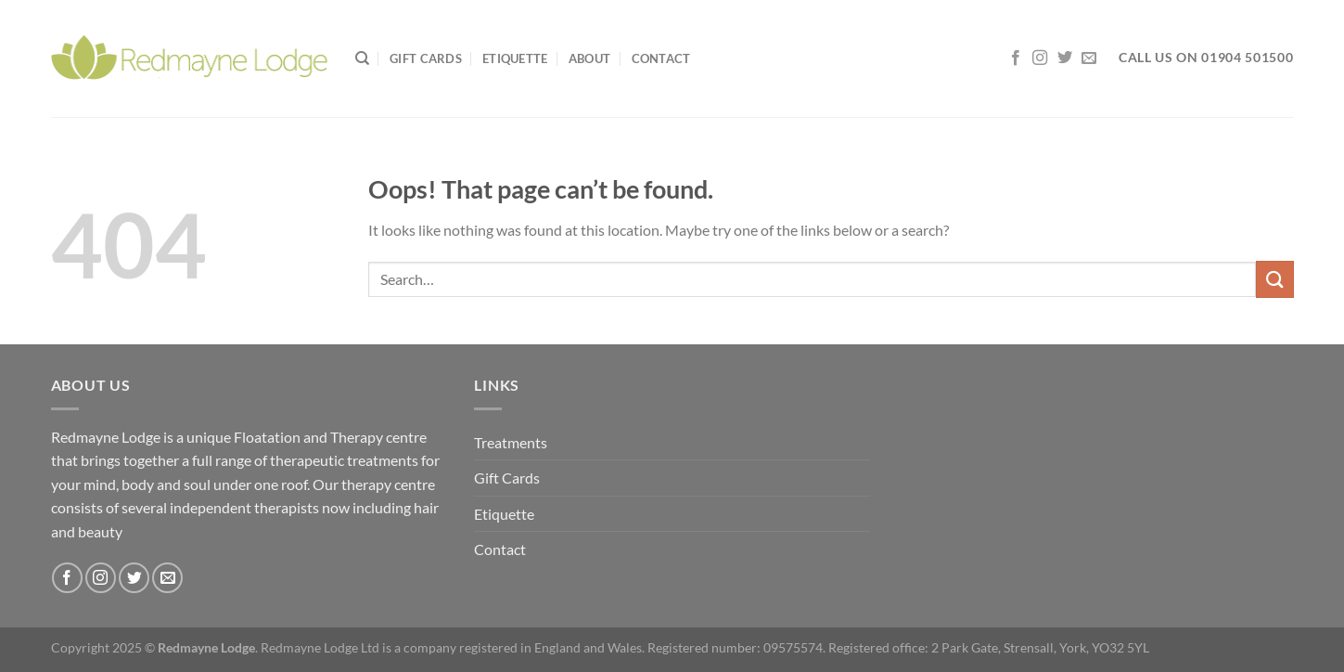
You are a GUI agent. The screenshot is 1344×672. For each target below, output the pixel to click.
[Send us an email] (1089, 58)
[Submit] (1274, 279)
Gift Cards (426, 58)
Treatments (510, 442)
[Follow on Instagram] (1039, 58)
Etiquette (514, 58)
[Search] (362, 58)
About (589, 58)
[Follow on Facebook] (1015, 58)
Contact (661, 58)
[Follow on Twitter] (1064, 58)
